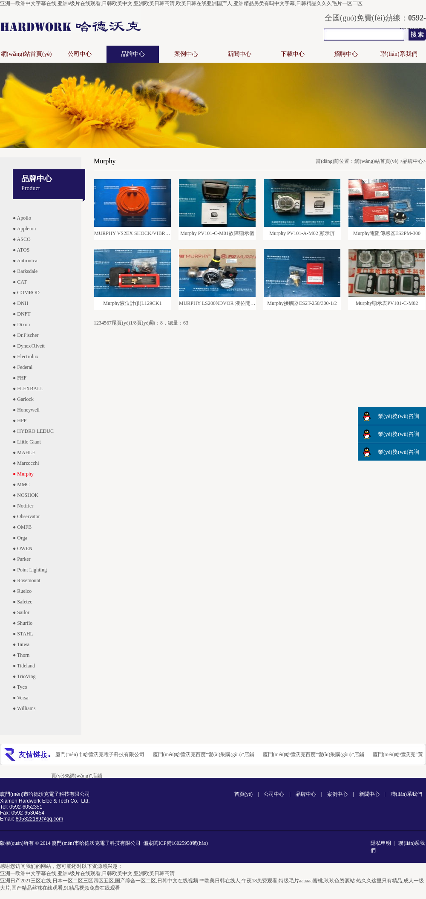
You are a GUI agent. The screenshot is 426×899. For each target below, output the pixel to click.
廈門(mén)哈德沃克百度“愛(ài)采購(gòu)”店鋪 (203, 754)
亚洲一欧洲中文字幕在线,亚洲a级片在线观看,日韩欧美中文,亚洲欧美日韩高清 (87, 873)
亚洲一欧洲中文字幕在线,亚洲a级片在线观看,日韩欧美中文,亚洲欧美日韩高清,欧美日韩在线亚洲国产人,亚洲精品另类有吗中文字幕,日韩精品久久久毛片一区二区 (181, 3)
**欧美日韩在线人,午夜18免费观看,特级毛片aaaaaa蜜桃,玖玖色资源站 (277, 881)
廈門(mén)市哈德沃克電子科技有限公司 (99, 754)
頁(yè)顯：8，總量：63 (162, 323)
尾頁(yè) (121, 323)
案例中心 (186, 54)
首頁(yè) (243, 794)
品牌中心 (133, 54)
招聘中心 (346, 54)
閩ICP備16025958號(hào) (180, 843)
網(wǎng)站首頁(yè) (26, 54)
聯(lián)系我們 (398, 54)
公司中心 (80, 54)
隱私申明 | (384, 843)
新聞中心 (239, 54)
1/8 (133, 323)
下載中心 (293, 54)
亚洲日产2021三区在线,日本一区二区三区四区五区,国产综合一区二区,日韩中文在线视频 (99, 881)
